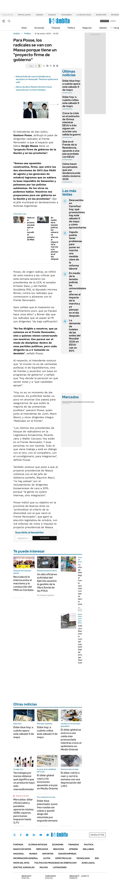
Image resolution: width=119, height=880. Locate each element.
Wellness (88, 849)
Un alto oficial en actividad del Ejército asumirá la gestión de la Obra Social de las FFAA (47, 582)
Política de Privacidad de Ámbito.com (55, 862)
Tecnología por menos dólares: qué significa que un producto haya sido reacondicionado (24, 781)
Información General (25, 858)
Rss (97, 858)
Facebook (20, 835)
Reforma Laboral (24, 15)
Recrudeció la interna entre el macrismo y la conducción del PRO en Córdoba (23, 583)
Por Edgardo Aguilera (45, 595)
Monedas (66, 402)
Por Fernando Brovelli (81, 609)
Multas (44, 867)
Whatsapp (47, 835)
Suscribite (44, 538)
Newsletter (113, 27)
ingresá (113, 21)
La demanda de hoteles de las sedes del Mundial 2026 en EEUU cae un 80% (75, 335)
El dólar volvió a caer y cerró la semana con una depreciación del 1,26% (71, 779)
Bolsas (73, 402)
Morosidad (115, 15)
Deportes (47, 853)
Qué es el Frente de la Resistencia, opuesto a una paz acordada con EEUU (70, 149)
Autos (46, 858)
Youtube (40, 835)
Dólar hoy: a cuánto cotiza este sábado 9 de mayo (70, 101)
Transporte (52, 15)
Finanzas (56, 27)
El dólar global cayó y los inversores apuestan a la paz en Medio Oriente (47, 782)
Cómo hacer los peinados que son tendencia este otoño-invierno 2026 (71, 171)
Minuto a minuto (22, 796)
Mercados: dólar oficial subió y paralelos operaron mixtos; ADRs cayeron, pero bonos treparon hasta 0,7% (23, 811)
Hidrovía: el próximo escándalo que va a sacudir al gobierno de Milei (32, 228)
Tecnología (83, 858)
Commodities (81, 402)
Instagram (27, 835)
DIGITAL (27, 877)
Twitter (14, 835)
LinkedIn (34, 835)
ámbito (16, 34)
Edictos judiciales (24, 867)
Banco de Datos (22, 849)
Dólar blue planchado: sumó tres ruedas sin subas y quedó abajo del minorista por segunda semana (47, 810)
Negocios (87, 27)
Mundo (33, 853)
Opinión (103, 27)
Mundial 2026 (101, 15)
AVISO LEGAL (88, 862)
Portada (18, 844)
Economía (39, 27)
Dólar (24, 27)
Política (71, 27)
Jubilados (39, 15)
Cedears (90, 402)
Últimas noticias (37, 844)
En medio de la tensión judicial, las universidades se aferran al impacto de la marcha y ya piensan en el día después (57, 238)
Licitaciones (60, 867)
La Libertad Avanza (84, 15)
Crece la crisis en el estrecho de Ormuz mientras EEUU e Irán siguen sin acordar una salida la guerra (71, 124)
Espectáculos (63, 858)
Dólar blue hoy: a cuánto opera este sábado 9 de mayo (71, 85)
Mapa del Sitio (21, 862)
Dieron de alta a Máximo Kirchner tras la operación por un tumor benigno (34, 88)
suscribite (104, 21)
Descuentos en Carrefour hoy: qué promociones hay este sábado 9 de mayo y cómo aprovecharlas (77, 213)
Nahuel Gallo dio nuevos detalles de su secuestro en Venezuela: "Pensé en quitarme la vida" (37, 79)
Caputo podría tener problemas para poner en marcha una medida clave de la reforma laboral (75, 250)
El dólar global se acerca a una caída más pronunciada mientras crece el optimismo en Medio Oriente (71, 739)
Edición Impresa (67, 853)
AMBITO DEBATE (79, 877)
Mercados (42, 849)
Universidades (66, 15)
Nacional (18, 853)
